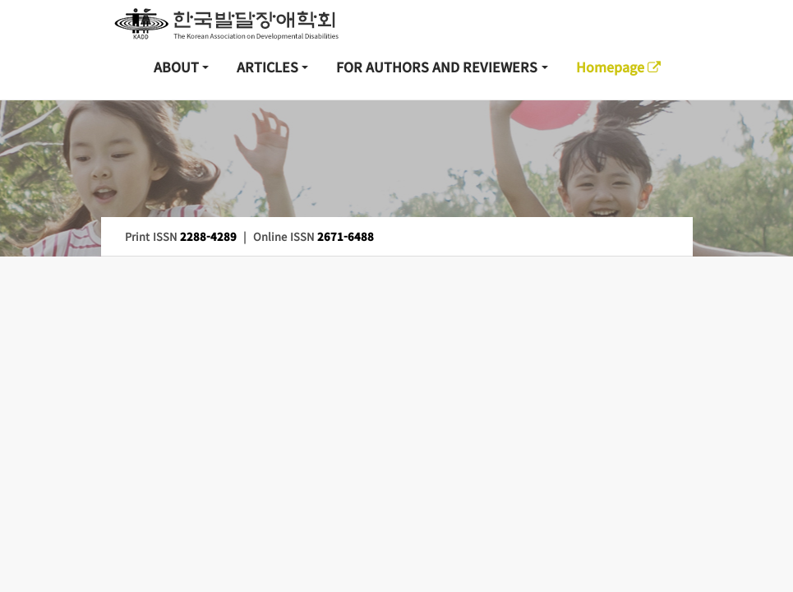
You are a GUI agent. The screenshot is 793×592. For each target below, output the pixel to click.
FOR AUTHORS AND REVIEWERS (436, 66)
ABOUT (176, 66)
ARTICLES (267, 66)
